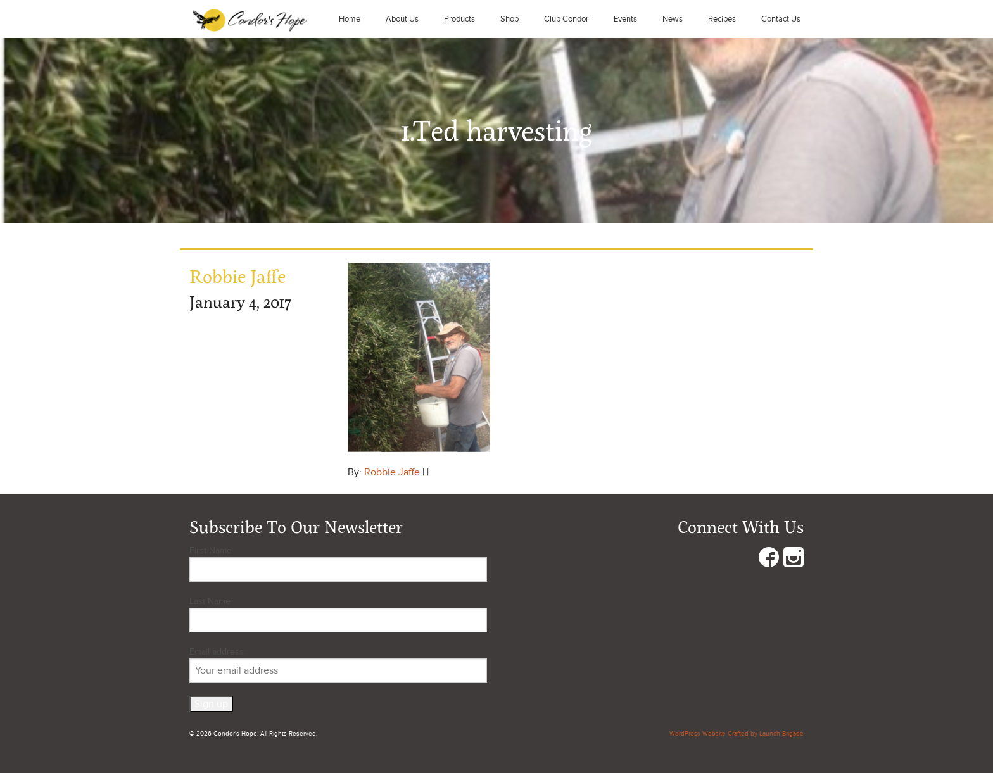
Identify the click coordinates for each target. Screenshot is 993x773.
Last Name (210, 601)
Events (625, 19)
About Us (402, 19)
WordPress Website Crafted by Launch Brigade (736, 734)
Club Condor (566, 19)
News (672, 19)
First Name (210, 550)
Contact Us (780, 19)
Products (459, 19)
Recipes (722, 19)
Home (349, 19)
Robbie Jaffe (392, 472)
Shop (509, 19)
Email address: (338, 664)
